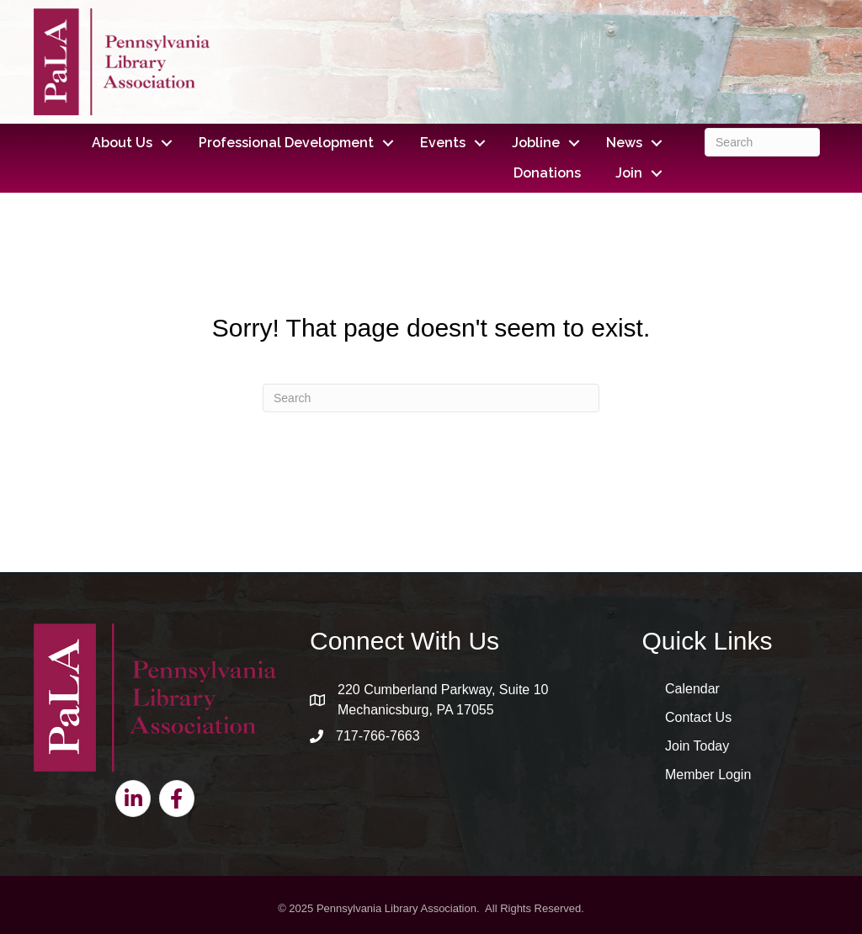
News (624, 143)
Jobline (536, 143)
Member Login (708, 774)
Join (628, 173)
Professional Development (286, 143)
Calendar (692, 689)
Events (443, 143)
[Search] (762, 142)
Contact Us (698, 717)
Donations (547, 173)
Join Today (697, 746)
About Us (122, 143)
